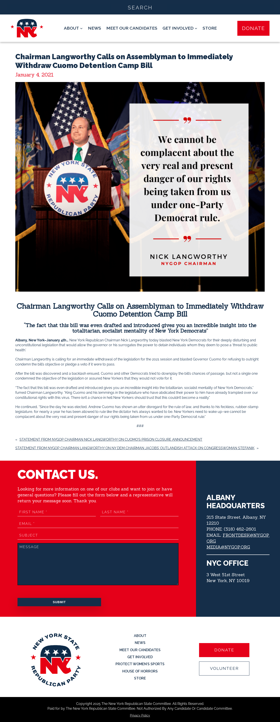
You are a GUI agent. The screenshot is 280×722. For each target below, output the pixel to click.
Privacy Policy (140, 715)
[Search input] (140, 7)
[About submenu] (73, 28)
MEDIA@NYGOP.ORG (228, 547)
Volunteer (224, 668)
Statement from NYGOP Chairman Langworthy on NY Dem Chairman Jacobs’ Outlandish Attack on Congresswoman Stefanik (134, 448)
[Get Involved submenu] (180, 28)
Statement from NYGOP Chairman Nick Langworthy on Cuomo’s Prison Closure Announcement (110, 439)
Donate (253, 28)
